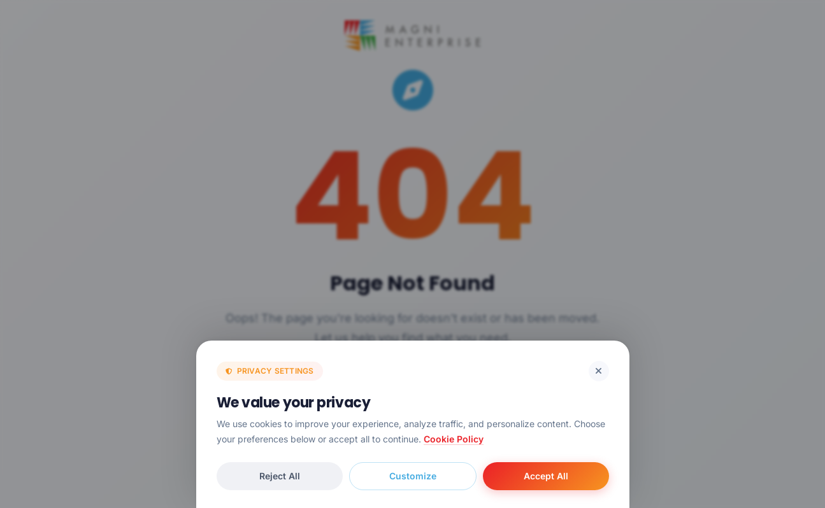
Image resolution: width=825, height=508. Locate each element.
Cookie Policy (454, 439)
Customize (412, 475)
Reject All (279, 475)
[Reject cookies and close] (599, 371)
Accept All (546, 475)
